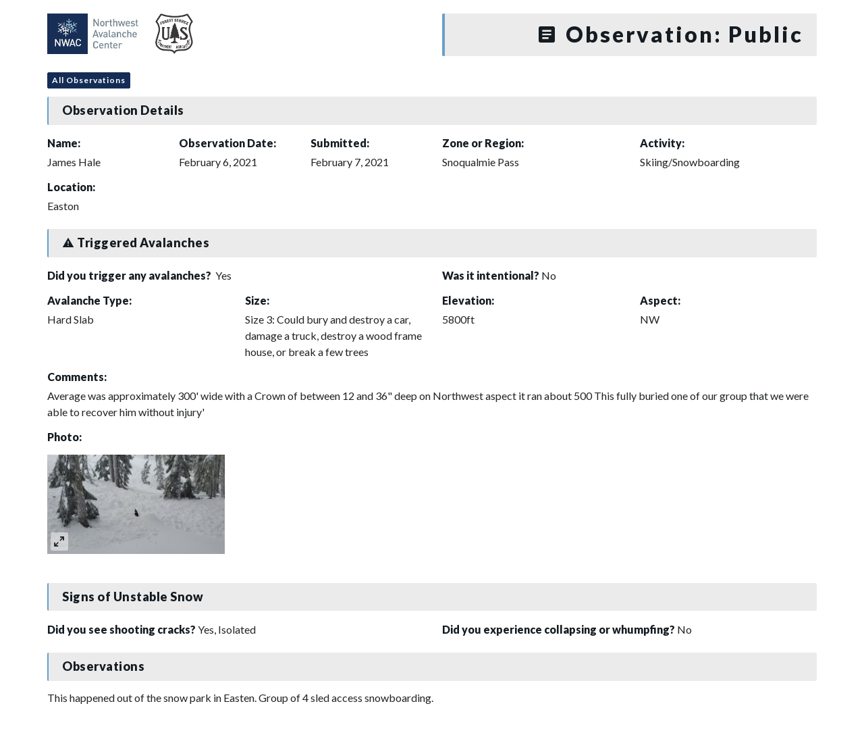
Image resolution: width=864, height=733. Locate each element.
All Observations (89, 80)
